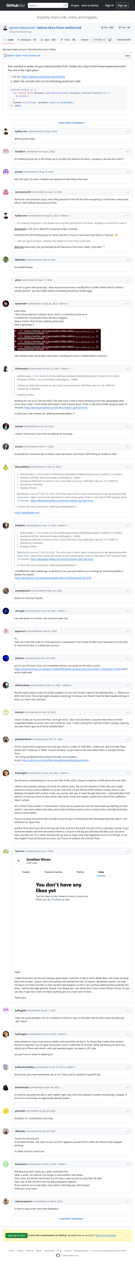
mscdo (18, 446)
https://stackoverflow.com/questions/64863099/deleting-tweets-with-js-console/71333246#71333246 (67, 668)
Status (39, 1250)
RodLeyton (21, 1164)
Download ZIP (123, 39)
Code (8, 39)
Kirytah (19, 426)
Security (29, 1250)
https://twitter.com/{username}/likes (43, 76)
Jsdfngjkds (20, 1010)
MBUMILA (20, 259)
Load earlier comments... (72, 122)
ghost (18, 279)
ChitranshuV (22, 368)
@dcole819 (20, 229)
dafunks (19, 658)
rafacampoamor (24, 1201)
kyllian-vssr (21, 131)
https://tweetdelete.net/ (27, 512)
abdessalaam (22, 685)
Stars (49, 39)
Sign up (122, 5)
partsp (18, 171)
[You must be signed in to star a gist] (108, 27)
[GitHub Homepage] (58, 1255)
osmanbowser (23, 590)
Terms (12, 1250)
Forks (68, 39)
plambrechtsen (23, 739)
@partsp (19, 246)
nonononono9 (23, 191)
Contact (67, 1250)
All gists (75, 5)
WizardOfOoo (22, 466)
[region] (67, 87)
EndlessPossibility (24, 1067)
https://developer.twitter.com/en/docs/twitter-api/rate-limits (55, 407)
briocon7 (20, 712)
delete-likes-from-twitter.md (59, 27)
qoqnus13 (20, 631)
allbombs (20, 1131)
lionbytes (20, 525)
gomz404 (20, 1110)
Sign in (109, 5)
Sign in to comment (105, 1235)
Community (49, 1250)
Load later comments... (72, 1218)
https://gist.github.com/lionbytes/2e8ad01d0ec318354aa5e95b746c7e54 (52, 577)
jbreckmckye (22, 1087)
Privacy (20, 1250)
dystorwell (20, 303)
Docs (59, 1250)
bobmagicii (21, 773)
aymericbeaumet (22, 27)
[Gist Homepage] (15, 5)
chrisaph (20, 610)
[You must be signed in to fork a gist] (124, 27)
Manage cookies (81, 1250)
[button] (110, 40)
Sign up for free (16, 1235)
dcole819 (20, 151)
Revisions (27, 39)
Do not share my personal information (108, 1250)
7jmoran (19, 851)
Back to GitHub (90, 5)
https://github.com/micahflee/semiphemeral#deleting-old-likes (55, 760)
